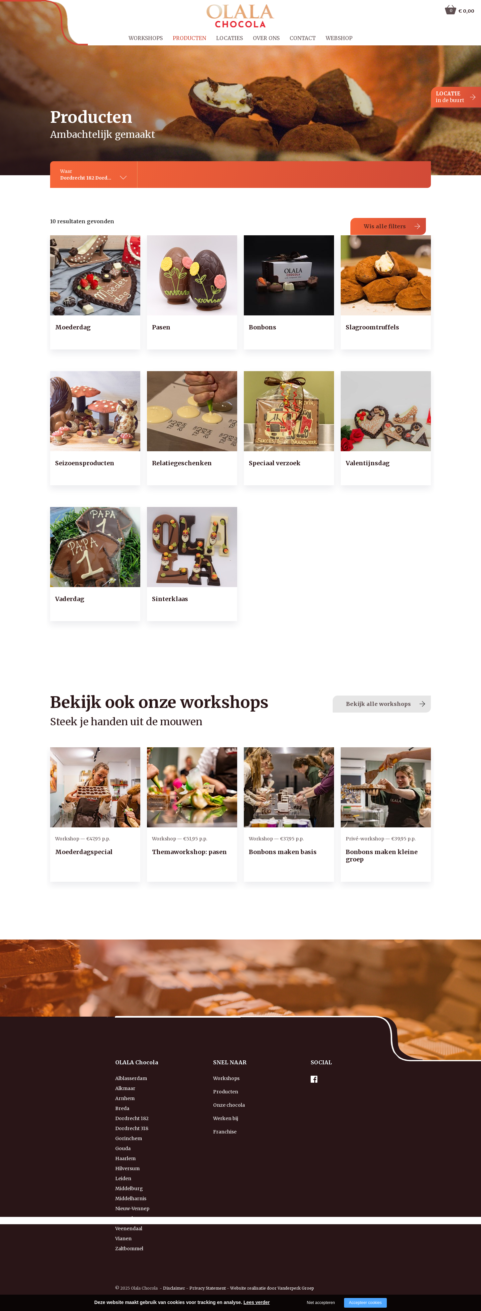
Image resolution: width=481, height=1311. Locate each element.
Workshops (146, 38)
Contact (303, 38)
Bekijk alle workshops (378, 694)
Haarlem (125, 1148)
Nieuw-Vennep (132, 1199)
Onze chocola (229, 1095)
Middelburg (129, 1178)
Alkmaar (125, 1078)
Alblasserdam (131, 1068)
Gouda (123, 1138)
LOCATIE (450, 97)
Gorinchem (128, 1128)
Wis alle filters (385, 216)
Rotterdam (127, 1209)
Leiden (123, 1168)
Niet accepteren (321, 1302)
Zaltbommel (129, 1239)
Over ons (266, 38)
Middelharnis (130, 1189)
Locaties (229, 38)
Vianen (123, 1229)
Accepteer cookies (365, 1302)
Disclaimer (174, 1278)
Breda (122, 1098)
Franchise (224, 1122)
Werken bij (225, 1108)
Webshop (339, 38)
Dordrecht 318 (131, 1118)
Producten (189, 38)
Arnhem (125, 1088)
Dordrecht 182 (132, 1108)
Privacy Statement (207, 1278)
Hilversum (127, 1158)
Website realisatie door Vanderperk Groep (272, 1278)
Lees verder (257, 1302)
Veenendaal (128, 1219)
